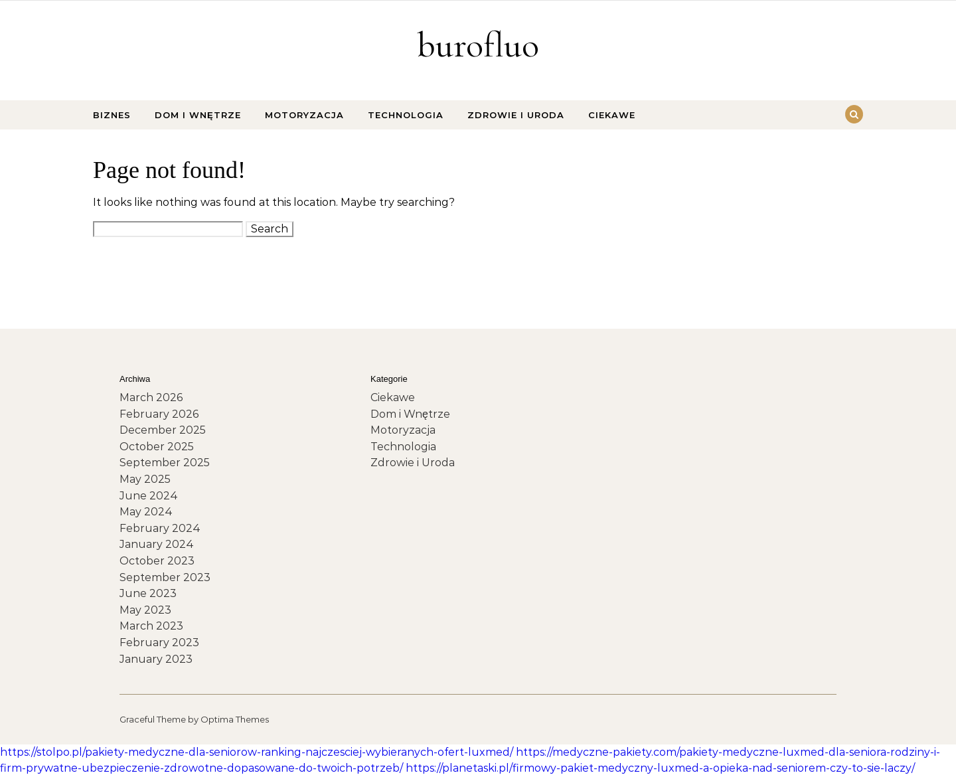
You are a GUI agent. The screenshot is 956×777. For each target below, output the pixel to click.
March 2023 (151, 626)
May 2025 (145, 479)
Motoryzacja (304, 115)
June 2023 (148, 593)
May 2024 (146, 511)
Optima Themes (234, 719)
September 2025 (165, 462)
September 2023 (165, 577)
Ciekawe (611, 115)
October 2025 (157, 446)
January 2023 (156, 659)
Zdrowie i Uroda (515, 115)
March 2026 (151, 397)
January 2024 (157, 544)
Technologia (405, 115)
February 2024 (160, 528)
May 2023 (145, 610)
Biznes (112, 115)
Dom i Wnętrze (198, 115)
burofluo (478, 44)
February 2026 (159, 414)
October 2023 (157, 561)
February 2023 (159, 642)
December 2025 (163, 430)
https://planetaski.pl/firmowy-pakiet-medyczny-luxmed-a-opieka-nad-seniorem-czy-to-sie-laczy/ (660, 768)
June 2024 (149, 495)
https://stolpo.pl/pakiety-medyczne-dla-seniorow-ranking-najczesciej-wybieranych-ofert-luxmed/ (256, 752)
